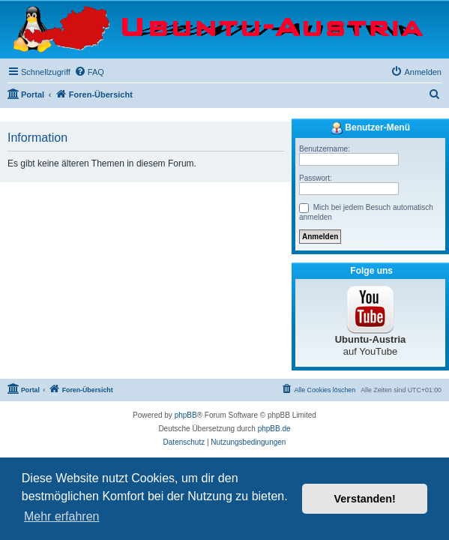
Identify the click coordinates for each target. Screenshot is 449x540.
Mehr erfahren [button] (62, 516)
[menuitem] (89, 72)
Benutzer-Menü (370, 128)
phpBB (186, 415)
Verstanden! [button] (365, 499)
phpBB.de (274, 428)
